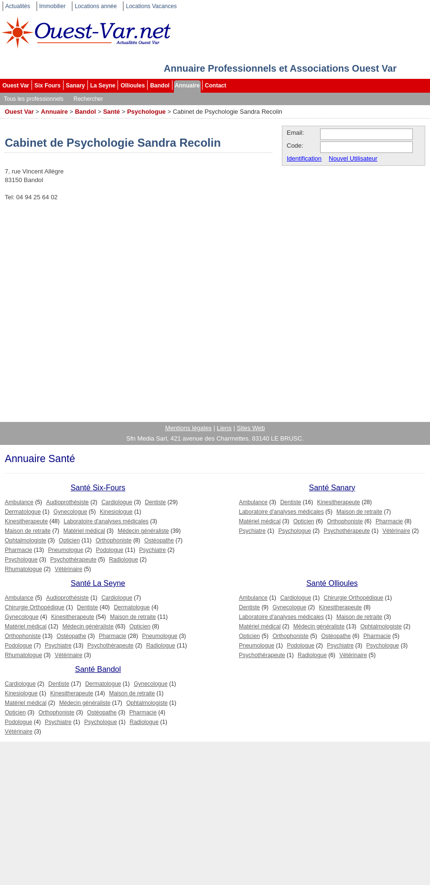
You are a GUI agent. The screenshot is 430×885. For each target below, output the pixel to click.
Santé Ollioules (332, 583)
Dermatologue (23, 511)
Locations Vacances (151, 6)
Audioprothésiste (67, 502)
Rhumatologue (23, 569)
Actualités (17, 6)
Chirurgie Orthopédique (34, 607)
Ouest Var (15, 85)
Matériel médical (84, 531)
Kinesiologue (116, 511)
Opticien (69, 540)
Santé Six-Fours (98, 488)
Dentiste (155, 502)
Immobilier (52, 6)
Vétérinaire (68, 569)
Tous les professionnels (34, 99)
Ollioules (132, 85)
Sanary (75, 85)
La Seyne (103, 85)
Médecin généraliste (143, 531)
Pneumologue (65, 550)
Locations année (96, 6)
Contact (215, 85)
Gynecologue (70, 511)
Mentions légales (188, 428)
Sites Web (250, 428)
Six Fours (47, 85)
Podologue (109, 550)
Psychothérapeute (73, 559)
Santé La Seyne (98, 583)
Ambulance (19, 502)
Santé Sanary (332, 488)
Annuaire (187, 85)
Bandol (160, 85)
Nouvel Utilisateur (353, 158)
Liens (224, 428)
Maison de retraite (28, 531)
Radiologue (123, 559)
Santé (111, 111)
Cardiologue (116, 502)
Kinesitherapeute (26, 521)
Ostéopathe (159, 540)
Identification (304, 158)
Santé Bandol (98, 669)
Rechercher (88, 99)
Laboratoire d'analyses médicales (106, 521)
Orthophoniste (113, 540)
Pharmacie (18, 550)
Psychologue (146, 111)
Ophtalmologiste (25, 540)
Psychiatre (152, 550)
